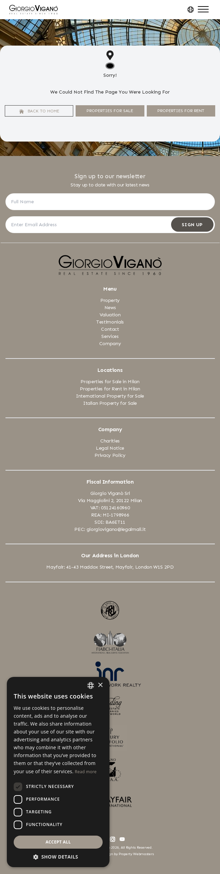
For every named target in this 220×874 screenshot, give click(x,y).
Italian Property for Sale (110, 403)
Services (109, 336)
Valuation (110, 315)
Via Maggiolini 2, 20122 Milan (110, 500)
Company (110, 344)
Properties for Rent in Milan (110, 389)
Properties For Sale (110, 110)
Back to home (39, 111)
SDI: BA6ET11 (110, 522)
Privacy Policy (109, 455)
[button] (58, 856)
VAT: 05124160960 (110, 508)
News (110, 308)
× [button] (100, 685)
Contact (110, 329)
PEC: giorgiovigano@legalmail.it (109, 529)
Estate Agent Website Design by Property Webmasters (110, 854)
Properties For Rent (180, 110)
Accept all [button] (58, 842)
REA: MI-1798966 (110, 515)
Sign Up (192, 225)
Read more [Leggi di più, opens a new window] (85, 772)
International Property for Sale (110, 396)
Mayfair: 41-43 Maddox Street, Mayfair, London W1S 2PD (109, 567)
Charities (110, 441)
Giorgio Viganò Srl (110, 493)
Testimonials (110, 322)
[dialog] (58, 772)
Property (110, 300)
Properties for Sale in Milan (109, 382)
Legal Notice (110, 448)
